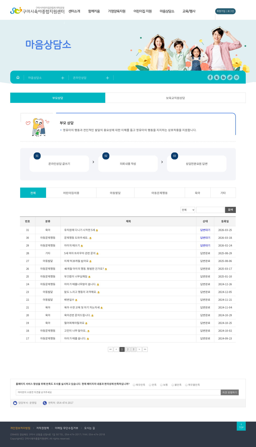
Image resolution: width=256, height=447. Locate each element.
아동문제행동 (159, 193)
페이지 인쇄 (236, 77)
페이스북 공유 (210, 77)
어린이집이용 (71, 193)
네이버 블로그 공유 (223, 77)
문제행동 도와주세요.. (76, 237)
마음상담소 (167, 11)
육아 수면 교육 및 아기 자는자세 (82, 307)
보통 (165, 384)
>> (145, 349)
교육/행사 (188, 11)
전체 (33, 193)
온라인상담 (80, 77)
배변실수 (69, 299)
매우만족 (140, 384)
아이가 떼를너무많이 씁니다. (80, 284)
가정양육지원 (116, 11)
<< (110, 349)
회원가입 (221, 11)
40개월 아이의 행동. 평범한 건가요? (84, 268)
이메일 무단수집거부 (66, 428)
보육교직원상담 (175, 98)
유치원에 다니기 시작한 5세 (79, 230)
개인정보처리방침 (20, 428)
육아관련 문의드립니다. (77, 315)
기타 (223, 193)
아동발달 (115, 193)
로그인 (231, 11)
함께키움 (94, 11)
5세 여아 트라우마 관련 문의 (80, 253)
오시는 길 (89, 428)
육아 (197, 193)
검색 (230, 209)
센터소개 (74, 11)
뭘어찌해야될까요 (74, 323)
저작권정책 (42, 428)
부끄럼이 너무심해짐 (75, 276)
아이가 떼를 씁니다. (75, 338)
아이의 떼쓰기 (72, 245)
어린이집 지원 (142, 11)
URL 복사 (230, 77)
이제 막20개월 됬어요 (76, 261)
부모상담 (57, 98)
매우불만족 (194, 384)
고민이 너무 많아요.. (75, 330)
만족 (154, 384)
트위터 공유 (217, 77)
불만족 (178, 384)
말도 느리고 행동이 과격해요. (80, 292)
